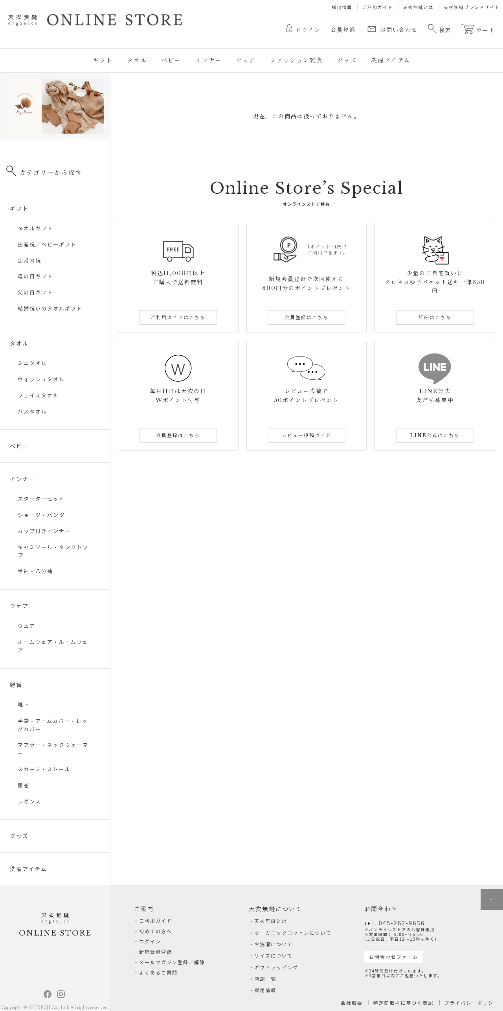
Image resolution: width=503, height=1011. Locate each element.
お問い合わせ (391, 29)
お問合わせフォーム (394, 956)
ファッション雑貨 (296, 60)
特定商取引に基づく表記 (403, 1002)
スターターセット (41, 498)
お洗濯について (273, 944)
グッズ (347, 60)
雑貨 (16, 685)
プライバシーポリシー (471, 1002)
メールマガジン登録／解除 (172, 967)
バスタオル (32, 411)
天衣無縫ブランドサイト (472, 7)
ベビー (171, 60)
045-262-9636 (401, 923)
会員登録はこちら (307, 317)
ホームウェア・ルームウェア (53, 646)
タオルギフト (35, 228)
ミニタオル (32, 363)
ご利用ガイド (377, 7)
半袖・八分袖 (35, 571)
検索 (440, 29)
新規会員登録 (155, 955)
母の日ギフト (35, 276)
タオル (137, 60)
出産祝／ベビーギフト (47, 244)
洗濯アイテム (390, 60)
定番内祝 (29, 260)
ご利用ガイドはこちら (178, 317)
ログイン (303, 28)
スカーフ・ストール (44, 769)
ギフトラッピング (276, 967)
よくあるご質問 (158, 978)
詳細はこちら (435, 317)
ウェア (245, 60)
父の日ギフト (35, 292)
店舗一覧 (265, 978)
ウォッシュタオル (41, 379)
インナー (208, 60)
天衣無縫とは (418, 7)
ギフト (103, 60)
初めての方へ (155, 932)
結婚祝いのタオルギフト (50, 308)
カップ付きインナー (44, 531)
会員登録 (343, 29)
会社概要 (352, 1002)
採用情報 (342, 7)
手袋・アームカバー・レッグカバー (53, 725)
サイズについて (273, 955)
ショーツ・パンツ (41, 514)
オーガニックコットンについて (292, 932)
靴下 (23, 704)
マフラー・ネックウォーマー (53, 749)
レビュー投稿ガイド (306, 435)
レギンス (29, 801)
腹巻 (23, 785)
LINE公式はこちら (435, 435)
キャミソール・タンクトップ (53, 551)
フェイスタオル (38, 395)
